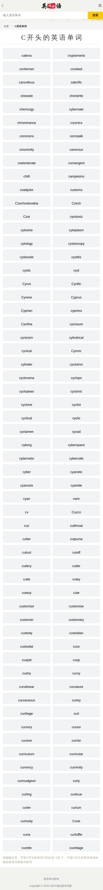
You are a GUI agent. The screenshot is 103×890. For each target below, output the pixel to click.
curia (27, 832)
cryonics (76, 120)
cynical (27, 348)
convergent (76, 161)
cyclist (76, 402)
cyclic (76, 416)
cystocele (27, 255)
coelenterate (27, 161)
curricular (76, 751)
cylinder (27, 362)
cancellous (27, 80)
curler (27, 805)
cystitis (76, 255)
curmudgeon (27, 778)
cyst (76, 268)
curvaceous (27, 698)
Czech (76, 201)
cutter (27, 536)
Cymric (76, 348)
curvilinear (27, 684)
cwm (76, 496)
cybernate (76, 107)
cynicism (27, 335)
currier (76, 738)
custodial (27, 644)
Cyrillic (76, 281)
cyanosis (27, 483)
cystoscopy (76, 241)
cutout (27, 550)
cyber (27, 469)
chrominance (27, 120)
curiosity (27, 819)
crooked (76, 67)
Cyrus (27, 281)
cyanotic (76, 469)
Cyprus (76, 295)
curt (76, 711)
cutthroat (76, 523)
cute (76, 590)
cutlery (27, 563)
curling (27, 792)
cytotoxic (76, 214)
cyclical (27, 416)
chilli (27, 174)
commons (27, 134)
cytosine (27, 228)
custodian (76, 630)
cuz (27, 523)
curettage (76, 845)
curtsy (76, 698)
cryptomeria (76, 53)
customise (76, 604)
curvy (76, 671)
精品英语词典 (64, 885)
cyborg (27, 442)
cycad (76, 429)
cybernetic (27, 456)
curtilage (27, 711)
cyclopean (27, 389)
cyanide (76, 483)
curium (76, 805)
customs (76, 187)
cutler (76, 563)
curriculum (27, 751)
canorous (76, 147)
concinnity (27, 147)
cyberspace (76, 442)
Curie (76, 819)
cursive (27, 738)
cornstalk (76, 134)
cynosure (76, 322)
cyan (27, 496)
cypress (76, 308)
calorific (76, 80)
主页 (6, 26)
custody (27, 630)
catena (27, 53)
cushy (27, 671)
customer (27, 617)
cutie (27, 577)
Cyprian (27, 308)
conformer (27, 67)
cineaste (27, 93)
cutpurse (76, 536)
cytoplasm (76, 228)
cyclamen (27, 429)
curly (76, 778)
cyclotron (76, 362)
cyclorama (27, 375)
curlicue (76, 792)
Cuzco (76, 510)
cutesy (27, 590)
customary (76, 617)
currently (76, 765)
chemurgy (27, 107)
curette (27, 845)
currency (27, 765)
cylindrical (76, 335)
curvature (76, 684)
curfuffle (76, 832)
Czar (27, 214)
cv (27, 510)
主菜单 (100, 5)
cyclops (76, 375)
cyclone (27, 402)
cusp (76, 657)
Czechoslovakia (27, 201)
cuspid (27, 657)
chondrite (76, 93)
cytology (27, 241)
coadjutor (27, 187)
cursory (27, 725)
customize (27, 604)
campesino (76, 174)
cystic (27, 268)
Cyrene (27, 295)
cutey (76, 577)
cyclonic (76, 389)
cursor (76, 725)
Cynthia (27, 322)
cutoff (76, 550)
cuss (76, 644)
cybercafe (76, 456)
